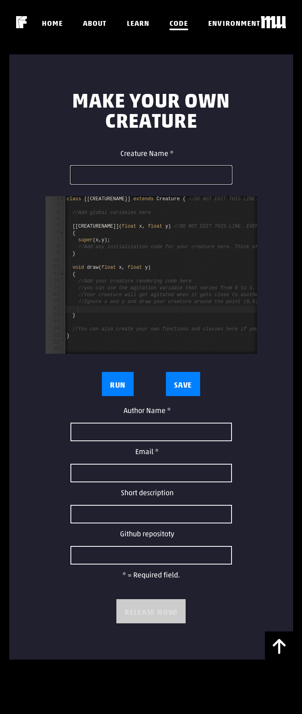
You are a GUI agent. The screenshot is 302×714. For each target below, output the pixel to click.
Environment (234, 23)
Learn (138, 23)
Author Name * (147, 411)
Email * (147, 452)
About (94, 23)
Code (179, 23)
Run (118, 384)
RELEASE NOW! (151, 612)
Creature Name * (147, 154)
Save (183, 384)
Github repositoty (147, 534)
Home (52, 23)
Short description (147, 493)
